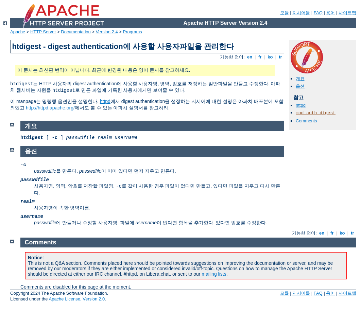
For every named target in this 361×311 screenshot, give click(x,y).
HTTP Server (43, 31)
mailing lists (214, 274)
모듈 (284, 12)
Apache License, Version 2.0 (77, 298)
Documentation (75, 31)
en (249, 56)
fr (260, 56)
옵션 (300, 86)
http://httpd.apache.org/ (50, 107)
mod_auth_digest (316, 113)
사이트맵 (347, 12)
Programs (132, 31)
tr (280, 56)
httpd (105, 101)
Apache (17, 31)
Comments (306, 120)
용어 (330, 12)
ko (270, 56)
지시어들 (301, 12)
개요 (300, 78)
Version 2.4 (107, 31)
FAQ (318, 12)
